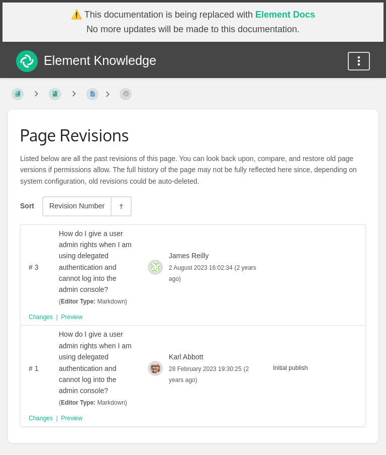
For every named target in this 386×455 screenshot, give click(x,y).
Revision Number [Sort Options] (77, 206)
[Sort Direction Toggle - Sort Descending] (121, 206)
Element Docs (285, 15)
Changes (41, 317)
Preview (72, 317)
